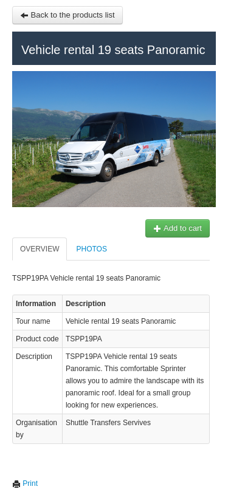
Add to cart (177, 228)
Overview (39, 249)
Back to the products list (67, 14)
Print (25, 483)
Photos (91, 249)
